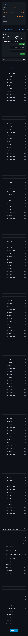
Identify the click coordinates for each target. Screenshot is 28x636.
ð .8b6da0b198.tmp (9, 333)
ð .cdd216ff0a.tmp (9, 448)
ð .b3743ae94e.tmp (9, 410)
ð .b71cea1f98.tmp (9, 413)
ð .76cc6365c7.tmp (9, 289)
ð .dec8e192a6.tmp (9, 474)
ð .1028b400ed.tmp (9, 109)
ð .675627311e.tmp (9, 253)
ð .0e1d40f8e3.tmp (9, 103)
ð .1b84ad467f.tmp (9, 129)
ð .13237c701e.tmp (9, 112)
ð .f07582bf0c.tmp (9, 501)
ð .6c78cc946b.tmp (9, 268)
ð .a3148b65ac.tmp (9, 371)
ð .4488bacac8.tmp (9, 203)
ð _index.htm (7, 537)
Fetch (22, 53)
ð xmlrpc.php (7, 620)
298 (15, 29)
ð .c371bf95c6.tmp (9, 436)
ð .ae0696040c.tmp (9, 392)
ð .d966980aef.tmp (9, 469)
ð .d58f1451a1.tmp (9, 460)
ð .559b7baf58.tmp (9, 238)
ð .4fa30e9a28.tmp (9, 230)
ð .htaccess (7, 532)
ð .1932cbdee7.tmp (9, 123)
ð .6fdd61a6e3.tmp (9, 277)
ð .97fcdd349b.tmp (9, 348)
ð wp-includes (7, 70)
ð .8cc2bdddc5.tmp (9, 342)
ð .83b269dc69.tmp (9, 309)
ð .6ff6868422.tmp (9, 280)
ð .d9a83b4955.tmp (9, 472)
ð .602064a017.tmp (9, 247)
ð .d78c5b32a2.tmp (9, 463)
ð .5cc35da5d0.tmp (9, 244)
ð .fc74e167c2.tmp (9, 516)
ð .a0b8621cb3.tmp (9, 368)
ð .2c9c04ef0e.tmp (9, 162)
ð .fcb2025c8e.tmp (9, 519)
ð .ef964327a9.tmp (9, 495)
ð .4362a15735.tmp (9, 200)
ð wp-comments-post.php (10, 582)
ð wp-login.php (8, 602)
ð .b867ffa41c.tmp (9, 421)
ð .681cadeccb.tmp (9, 256)
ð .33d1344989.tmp (9, 165)
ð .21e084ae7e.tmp (9, 135)
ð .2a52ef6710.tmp (9, 153)
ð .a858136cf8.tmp (9, 380)
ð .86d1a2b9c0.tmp (9, 327)
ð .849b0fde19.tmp (9, 315)
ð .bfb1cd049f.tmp (9, 433)
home (5, 29)
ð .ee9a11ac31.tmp (9, 489)
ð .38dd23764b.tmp (9, 174)
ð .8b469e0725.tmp (9, 330)
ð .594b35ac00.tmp (9, 241)
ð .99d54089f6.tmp (9, 354)
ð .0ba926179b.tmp (9, 88)
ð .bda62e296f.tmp (9, 430)
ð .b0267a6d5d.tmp (9, 401)
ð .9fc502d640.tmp (9, 365)
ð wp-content (7, 67)
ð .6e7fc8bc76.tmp (9, 274)
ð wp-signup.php (8, 611)
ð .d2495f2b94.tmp (9, 454)
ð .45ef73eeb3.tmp (9, 206)
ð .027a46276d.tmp (9, 76)
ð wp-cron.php (7, 593)
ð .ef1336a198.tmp (9, 492)
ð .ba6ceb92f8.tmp (9, 424)
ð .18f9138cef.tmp (9, 120)
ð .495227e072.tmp (9, 212)
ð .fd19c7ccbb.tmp (9, 522)
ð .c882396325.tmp (9, 439)
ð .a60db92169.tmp (9, 374)
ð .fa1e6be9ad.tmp (9, 513)
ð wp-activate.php (9, 576)
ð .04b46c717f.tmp (9, 79)
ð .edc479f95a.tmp (9, 486)
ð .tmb (5, 61)
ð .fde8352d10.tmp (9, 525)
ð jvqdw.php (7, 567)
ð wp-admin (7, 64)
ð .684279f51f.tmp (9, 259)
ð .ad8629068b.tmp (9, 389)
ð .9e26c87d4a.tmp (9, 359)
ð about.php (7, 543)
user (22, 29)
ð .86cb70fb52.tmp (9, 324)
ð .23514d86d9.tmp (9, 138)
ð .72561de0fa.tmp (9, 286)
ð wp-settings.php (9, 608)
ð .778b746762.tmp (9, 292)
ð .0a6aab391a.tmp (9, 85)
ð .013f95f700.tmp (9, 73)
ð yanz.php (7, 623)
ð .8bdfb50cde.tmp (9, 336)
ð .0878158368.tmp (9, 82)
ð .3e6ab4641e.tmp (9, 191)
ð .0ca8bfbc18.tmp (9, 94)
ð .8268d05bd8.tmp (9, 306)
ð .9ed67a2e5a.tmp (9, 362)
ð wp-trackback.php (9, 614)
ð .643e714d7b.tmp (9, 250)
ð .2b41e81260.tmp (9, 159)
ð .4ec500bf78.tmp (9, 227)
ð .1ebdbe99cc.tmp (9, 132)
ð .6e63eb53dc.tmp (9, 271)
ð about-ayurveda (8, 540)
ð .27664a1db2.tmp (9, 144)
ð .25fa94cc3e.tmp (9, 141)
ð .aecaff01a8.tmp (9, 395)
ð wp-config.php (8, 591)
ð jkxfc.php (7, 564)
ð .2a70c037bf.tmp (9, 156)
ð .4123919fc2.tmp (9, 194)
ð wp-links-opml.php (9, 596)
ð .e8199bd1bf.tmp (9, 477)
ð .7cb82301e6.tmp (9, 295)
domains (9, 29)
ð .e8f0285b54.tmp (9, 480)
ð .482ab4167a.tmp (9, 209)
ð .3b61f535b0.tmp (9, 177)
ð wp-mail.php (7, 605)
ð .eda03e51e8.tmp (9, 483)
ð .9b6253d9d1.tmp (9, 356)
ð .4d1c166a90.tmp (9, 221)
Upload (22, 44)
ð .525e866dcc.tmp (9, 236)
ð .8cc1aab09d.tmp (9, 339)
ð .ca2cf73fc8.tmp (9, 442)
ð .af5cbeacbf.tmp (9, 398)
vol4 (12, 29)
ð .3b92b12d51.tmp (9, 179)
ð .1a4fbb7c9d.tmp (9, 126)
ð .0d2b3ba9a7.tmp (9, 100)
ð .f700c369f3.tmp (9, 507)
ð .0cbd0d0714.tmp (9, 97)
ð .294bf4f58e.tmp (9, 150)
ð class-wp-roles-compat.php (12, 554)
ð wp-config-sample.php (10, 588)
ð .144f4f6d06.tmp (9, 115)
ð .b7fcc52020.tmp (9, 418)
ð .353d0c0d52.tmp (9, 168)
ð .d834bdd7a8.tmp (9, 466)
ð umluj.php (7, 573)
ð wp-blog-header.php (10, 579)
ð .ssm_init (7, 534)
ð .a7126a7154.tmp (9, 377)
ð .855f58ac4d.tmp (9, 318)
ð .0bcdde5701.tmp (9, 91)
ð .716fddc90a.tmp (9, 283)
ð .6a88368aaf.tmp (9, 262)
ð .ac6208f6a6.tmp (9, 386)
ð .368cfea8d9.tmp (9, 171)
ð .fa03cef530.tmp (9, 510)
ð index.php (7, 561)
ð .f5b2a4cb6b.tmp (9, 504)
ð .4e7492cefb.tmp (9, 224)
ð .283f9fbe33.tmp (9, 147)
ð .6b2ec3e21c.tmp (9, 265)
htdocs (25, 29)
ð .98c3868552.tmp (9, 351)
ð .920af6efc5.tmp (9, 345)
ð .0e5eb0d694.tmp (9, 106)
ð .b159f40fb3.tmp (9, 407)
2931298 (18, 29)
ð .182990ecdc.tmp (9, 118)
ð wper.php (7, 617)
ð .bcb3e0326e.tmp (9, 427)
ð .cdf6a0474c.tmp (9, 451)
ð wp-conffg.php (8, 585)
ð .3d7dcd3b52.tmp (9, 182)
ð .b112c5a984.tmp (9, 404)
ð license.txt (7, 570)
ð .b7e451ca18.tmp (9, 415)
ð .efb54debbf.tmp (9, 498)
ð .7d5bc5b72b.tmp (9, 300)
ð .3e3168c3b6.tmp (9, 185)
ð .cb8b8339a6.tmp (9, 445)
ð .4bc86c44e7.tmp (9, 215)
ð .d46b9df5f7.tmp (9, 457)
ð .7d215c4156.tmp (9, 297)
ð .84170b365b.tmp (9, 312)
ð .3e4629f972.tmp (9, 188)
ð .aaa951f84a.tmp (9, 383)
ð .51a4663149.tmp (9, 233)
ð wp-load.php (7, 599)
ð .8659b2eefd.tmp (9, 321)
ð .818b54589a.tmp (9, 303)
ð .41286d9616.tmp (9, 197)
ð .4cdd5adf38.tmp (9, 218)
